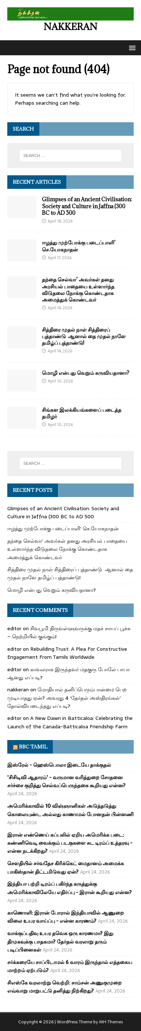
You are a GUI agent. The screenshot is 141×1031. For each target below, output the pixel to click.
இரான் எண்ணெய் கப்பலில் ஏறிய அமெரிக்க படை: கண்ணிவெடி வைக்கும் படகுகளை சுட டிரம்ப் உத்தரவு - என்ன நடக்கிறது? (70, 843)
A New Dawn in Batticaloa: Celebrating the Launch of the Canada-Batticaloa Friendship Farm (70, 722)
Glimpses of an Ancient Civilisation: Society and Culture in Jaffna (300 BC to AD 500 (87, 206)
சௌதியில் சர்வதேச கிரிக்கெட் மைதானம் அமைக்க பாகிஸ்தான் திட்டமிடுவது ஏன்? (65, 867)
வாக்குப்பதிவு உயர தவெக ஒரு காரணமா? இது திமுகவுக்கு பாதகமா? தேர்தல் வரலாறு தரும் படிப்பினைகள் (60, 941)
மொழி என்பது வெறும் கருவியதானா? (85, 372)
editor (14, 628)
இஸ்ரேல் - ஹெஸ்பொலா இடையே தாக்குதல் (59, 765)
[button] (131, 47)
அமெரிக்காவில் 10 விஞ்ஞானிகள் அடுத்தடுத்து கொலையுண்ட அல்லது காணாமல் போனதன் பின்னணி (70, 810)
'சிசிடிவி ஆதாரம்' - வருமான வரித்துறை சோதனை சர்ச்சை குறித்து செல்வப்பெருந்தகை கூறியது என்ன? (66, 781)
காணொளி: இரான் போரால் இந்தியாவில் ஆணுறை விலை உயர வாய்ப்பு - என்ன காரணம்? (65, 917)
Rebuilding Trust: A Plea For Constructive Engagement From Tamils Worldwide (67, 653)
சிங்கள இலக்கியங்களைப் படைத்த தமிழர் (81, 413)
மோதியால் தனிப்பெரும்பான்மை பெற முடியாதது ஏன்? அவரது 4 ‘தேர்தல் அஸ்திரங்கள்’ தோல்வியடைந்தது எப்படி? (67, 698)
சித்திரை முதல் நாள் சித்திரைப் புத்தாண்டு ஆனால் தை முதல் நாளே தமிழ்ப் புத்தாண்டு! (84, 336)
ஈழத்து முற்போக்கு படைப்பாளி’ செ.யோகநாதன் (78, 246)
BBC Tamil (33, 746)
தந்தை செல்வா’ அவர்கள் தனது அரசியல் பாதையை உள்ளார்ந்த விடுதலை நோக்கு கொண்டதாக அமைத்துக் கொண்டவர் (78, 289)
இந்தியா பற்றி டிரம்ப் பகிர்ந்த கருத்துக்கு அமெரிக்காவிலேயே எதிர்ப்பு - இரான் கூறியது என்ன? (69, 888)
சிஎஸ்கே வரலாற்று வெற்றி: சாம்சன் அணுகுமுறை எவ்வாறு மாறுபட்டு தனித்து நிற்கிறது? (64, 987)
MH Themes (111, 1022)
